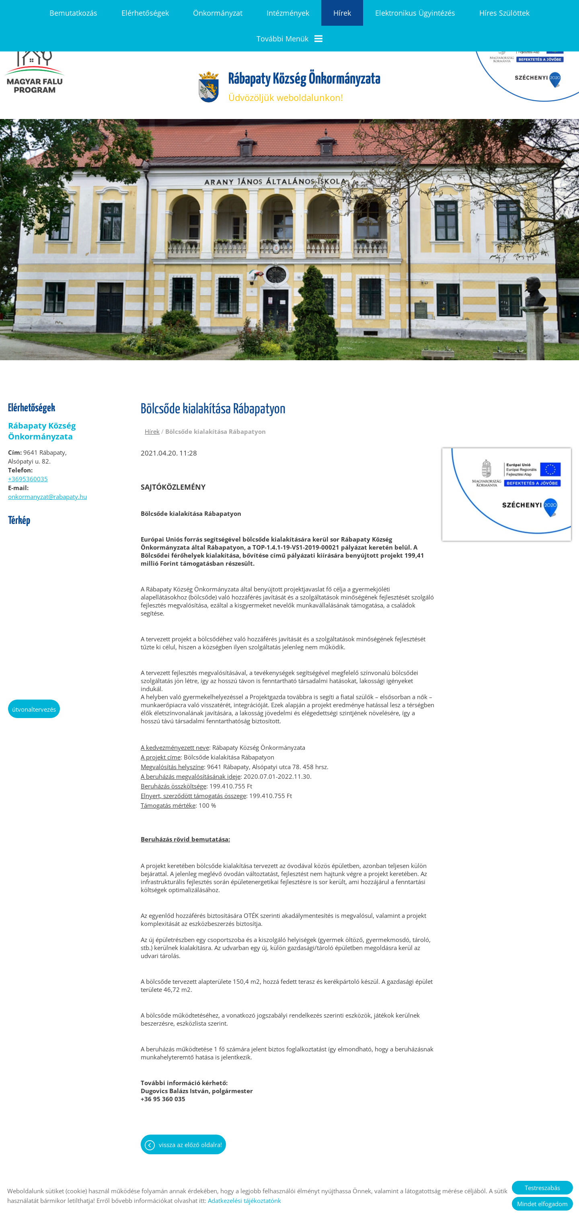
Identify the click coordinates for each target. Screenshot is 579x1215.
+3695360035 (28, 449)
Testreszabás (542, 1188)
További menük (289, 38)
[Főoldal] (206, 58)
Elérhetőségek (145, 13)
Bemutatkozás (73, 13)
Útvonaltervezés (34, 680)
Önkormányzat (217, 13)
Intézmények (288, 13)
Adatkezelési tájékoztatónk (244, 1201)
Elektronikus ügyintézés (415, 13)
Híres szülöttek (504, 13)
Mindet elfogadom (542, 1204)
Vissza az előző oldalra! (190, 1115)
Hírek (342, 13)
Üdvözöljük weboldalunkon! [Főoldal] (304, 58)
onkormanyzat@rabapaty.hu (47, 467)
